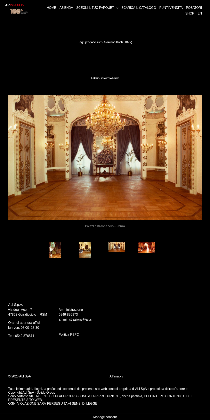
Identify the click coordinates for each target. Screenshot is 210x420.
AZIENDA (66, 7)
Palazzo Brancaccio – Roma (105, 78)
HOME (51, 7)
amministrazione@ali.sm (77, 319)
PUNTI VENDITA (171, 7)
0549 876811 (24, 336)
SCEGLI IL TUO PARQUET (95, 7)
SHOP (189, 13)
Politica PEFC (69, 334)
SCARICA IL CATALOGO (138, 7)
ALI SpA (25, 376)
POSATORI (194, 7)
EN (199, 13)
